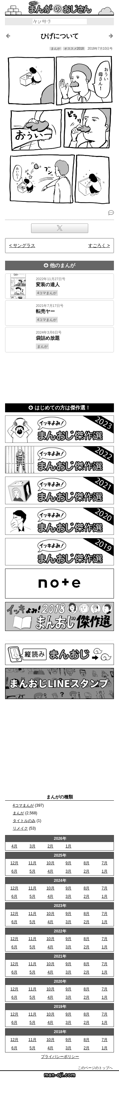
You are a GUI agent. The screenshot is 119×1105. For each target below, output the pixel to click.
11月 (32, 863)
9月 (69, 863)
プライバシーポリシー (60, 1056)
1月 (69, 846)
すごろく (97, 245)
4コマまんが (23, 805)
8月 (86, 863)
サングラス (24, 245)
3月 (33, 846)
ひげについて (60, 35)
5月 (33, 871)
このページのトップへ (95, 1068)
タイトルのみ (24, 820)
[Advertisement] (59, 376)
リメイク (20, 828)
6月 (14, 871)
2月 (51, 846)
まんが (18, 813)
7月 (105, 863)
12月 (14, 863)
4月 (14, 846)
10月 (50, 863)
